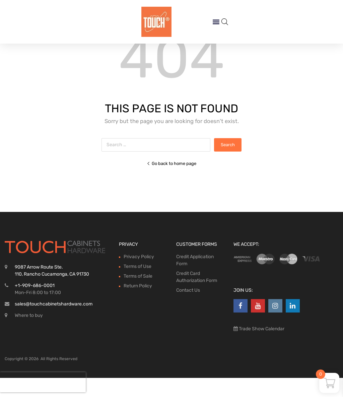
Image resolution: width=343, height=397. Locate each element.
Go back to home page (171, 182)
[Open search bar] (224, 21)
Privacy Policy (139, 276)
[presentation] (43, 382)
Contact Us (188, 309)
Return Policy (138, 305)
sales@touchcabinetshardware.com (53, 323)
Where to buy (29, 334)
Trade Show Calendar (261, 348)
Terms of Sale (138, 295)
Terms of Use (137, 285)
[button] (215, 21)
